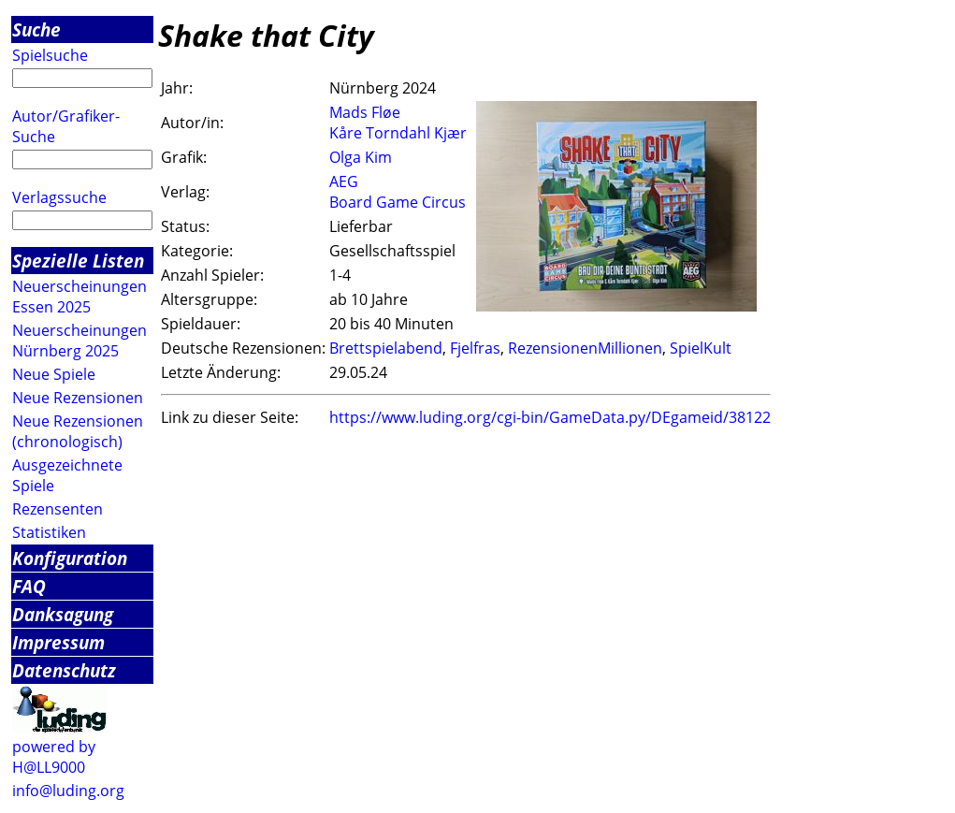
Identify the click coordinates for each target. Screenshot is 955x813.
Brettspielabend (385, 348)
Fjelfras (475, 348)
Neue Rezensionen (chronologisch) (77, 431)
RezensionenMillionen (585, 348)
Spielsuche (50, 55)
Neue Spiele (53, 374)
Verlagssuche (59, 197)
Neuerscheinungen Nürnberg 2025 (79, 340)
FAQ (29, 586)
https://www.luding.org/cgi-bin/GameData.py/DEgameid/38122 (550, 417)
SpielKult (700, 348)
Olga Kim (360, 157)
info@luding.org (68, 790)
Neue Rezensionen (77, 397)
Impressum (58, 642)
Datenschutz (64, 670)
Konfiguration (69, 558)
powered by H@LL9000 (53, 756)
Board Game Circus (397, 202)
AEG (343, 181)
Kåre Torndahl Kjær (398, 133)
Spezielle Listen (78, 260)
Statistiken (49, 532)
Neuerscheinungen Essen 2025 (79, 296)
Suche (36, 29)
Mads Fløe (364, 112)
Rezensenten (57, 509)
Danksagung (62, 614)
